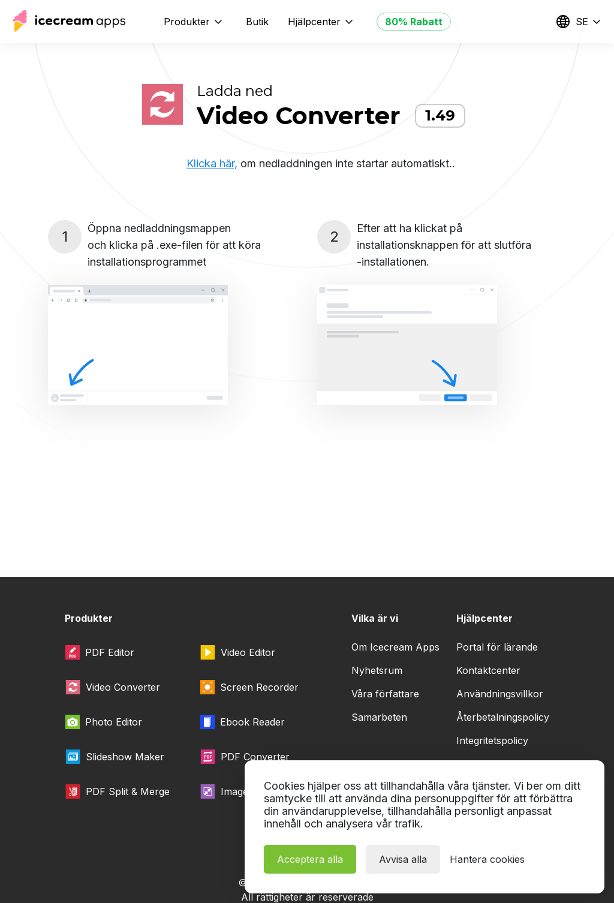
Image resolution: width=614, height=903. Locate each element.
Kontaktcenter (488, 670)
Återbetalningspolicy (502, 717)
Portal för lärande (497, 647)
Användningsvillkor (499, 694)
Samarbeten (379, 717)
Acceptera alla (310, 859)
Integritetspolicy (492, 741)
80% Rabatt (414, 22)
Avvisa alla (403, 859)
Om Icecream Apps (395, 647)
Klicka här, (211, 163)
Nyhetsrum (376, 670)
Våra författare (385, 694)
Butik (257, 22)
